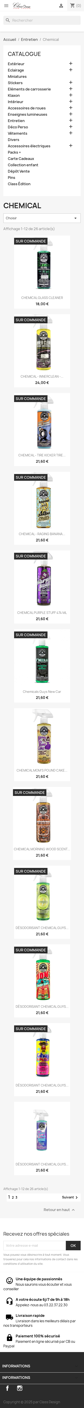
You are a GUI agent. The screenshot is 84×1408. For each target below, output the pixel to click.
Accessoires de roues (27, 108)
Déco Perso (18, 127)
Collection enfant (23, 165)
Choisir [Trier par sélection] (42, 218)
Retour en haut (60, 1210)
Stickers (15, 83)
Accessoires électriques (29, 146)
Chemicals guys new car (42, 691)
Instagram (19, 1388)
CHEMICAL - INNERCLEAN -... (42, 376)
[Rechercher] (42, 20)
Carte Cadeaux (21, 158)
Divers (13, 139)
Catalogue (24, 54)
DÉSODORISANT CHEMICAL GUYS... (42, 928)
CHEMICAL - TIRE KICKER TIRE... (42, 455)
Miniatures (17, 76)
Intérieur (15, 101)
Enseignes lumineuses (27, 114)
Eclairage (16, 70)
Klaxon (14, 95)
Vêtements (17, 133)
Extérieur (16, 64)
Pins (11, 177)
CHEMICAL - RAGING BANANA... (42, 534)
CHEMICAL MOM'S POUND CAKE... (42, 770)
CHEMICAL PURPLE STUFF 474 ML (42, 612)
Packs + (14, 152)
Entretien (16, 120)
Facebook (7, 1388)
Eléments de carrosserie (29, 89)
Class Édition (19, 184)
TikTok (32, 1388)
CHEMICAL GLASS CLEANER (42, 298)
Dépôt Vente (19, 171)
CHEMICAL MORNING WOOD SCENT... (42, 849)
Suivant (70, 1197)
